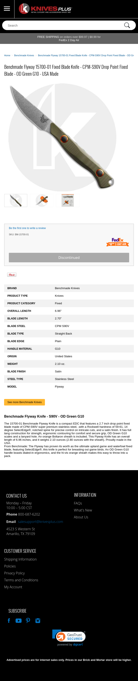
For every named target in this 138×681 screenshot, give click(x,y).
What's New (83, 510)
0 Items (130, 9)
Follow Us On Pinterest (27, 620)
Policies (10, 566)
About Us (81, 517)
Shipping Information (20, 559)
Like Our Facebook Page (8, 620)
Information (85, 494)
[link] (69, 638)
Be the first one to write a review (27, 228)
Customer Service (20, 550)
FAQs (78, 503)
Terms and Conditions (21, 580)
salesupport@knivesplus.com (40, 521)
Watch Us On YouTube (18, 620)
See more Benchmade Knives (24, 402)
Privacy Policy (14, 573)
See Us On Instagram (37, 620)
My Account (13, 587)
